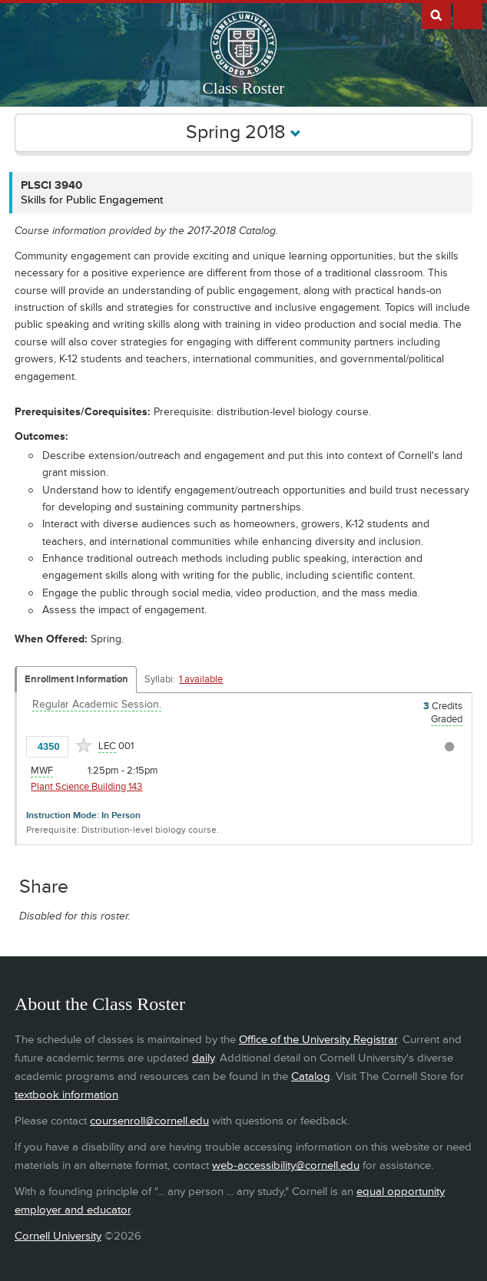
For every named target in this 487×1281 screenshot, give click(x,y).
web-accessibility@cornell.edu (285, 1165)
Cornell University (58, 1236)
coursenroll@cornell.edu (149, 1121)
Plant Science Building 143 (86, 787)
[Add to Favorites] (83, 745)
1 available (201, 679)
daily (203, 1058)
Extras (467, 14)
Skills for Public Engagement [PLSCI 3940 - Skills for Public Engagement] (92, 200)
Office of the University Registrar (318, 1039)
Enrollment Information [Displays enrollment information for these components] (76, 679)
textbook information (66, 1095)
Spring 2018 (243, 132)
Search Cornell (436, 14)
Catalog (310, 1076)
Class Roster (244, 88)
